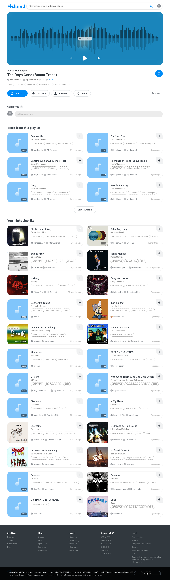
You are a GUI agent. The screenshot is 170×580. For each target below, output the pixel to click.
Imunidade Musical (53, 310)
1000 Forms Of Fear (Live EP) (56, 236)
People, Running (119, 193)
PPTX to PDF (106, 540)
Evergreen (50, 433)
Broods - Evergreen (54, 440)
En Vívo (139, 433)
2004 (148, 433)
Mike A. (35, 267)
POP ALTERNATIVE (119, 359)
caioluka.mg (117, 514)
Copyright (73, 547)
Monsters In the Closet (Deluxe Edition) (58, 482)
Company (73, 537)
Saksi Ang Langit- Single (139, 236)
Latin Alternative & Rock (122, 335)
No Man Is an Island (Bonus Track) (138, 168)
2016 (150, 458)
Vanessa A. (37, 243)
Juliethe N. (36, 440)
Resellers (73, 544)
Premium (11, 537)
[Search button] (151, 6)
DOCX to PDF (106, 544)
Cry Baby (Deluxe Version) (135, 507)
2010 (151, 359)
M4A (10, 84)
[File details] (17, 143)
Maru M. (115, 440)
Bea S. (35, 489)
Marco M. (36, 415)
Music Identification (140, 550)
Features (42, 547)
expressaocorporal (119, 390)
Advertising (74, 540)
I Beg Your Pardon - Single (135, 458)
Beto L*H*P (116, 415)
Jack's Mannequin (64, 143)
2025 (71, 286)
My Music (129, 464)
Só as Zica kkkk (132, 292)
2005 (66, 310)
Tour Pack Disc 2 (132, 409)
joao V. (35, 317)
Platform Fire (130, 143)
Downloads (134, 489)
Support (41, 537)
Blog (9, 547)
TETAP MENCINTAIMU (137, 359)
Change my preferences (94, 575)
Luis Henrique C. (118, 267)
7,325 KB (19, 84)
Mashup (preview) (138, 310)
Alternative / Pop (119, 236)
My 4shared (29, 80)
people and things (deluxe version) (46, 84)
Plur (51, 458)
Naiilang (63, 286)
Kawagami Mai (118, 489)
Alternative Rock (40, 504)
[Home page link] (16, 6)
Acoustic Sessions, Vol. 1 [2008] (138, 384)
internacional (53, 243)
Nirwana (53, 335)
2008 (155, 384)
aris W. (35, 341)
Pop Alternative (39, 335)
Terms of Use (137, 537)
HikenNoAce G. (118, 317)
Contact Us (43, 550)
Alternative (31, 84)
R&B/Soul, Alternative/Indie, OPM (45, 286)
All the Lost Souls (132, 286)
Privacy (135, 540)
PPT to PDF (105, 550)
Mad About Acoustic (53, 384)
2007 (144, 286)
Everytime (69, 433)
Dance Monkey (131, 261)
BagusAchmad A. (39, 390)
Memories (50, 359)
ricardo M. (36, 514)
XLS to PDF (105, 547)
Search (10, 540)
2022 (154, 236)
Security (135, 547)
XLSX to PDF (106, 554)
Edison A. (115, 243)
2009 (67, 384)
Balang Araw (51, 261)
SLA (133, 554)
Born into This (51, 409)
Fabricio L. (116, 292)
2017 (152, 482)
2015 (73, 236)
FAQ (40, 540)
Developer (73, 550)
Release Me (37, 143)
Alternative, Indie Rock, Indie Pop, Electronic (124, 482)
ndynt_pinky (117, 366)
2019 (143, 261)
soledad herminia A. (119, 341)
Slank (62, 335)
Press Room (12, 544)
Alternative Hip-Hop (120, 310)
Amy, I (48, 193)
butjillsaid (13, 80)
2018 (61, 261)
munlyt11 (36, 366)
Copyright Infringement (141, 544)
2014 (59, 433)
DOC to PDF (105, 537)
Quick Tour (42, 544)
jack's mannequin (61, 84)
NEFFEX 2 (142, 482)
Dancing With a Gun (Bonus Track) (45, 168)
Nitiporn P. (116, 464)
